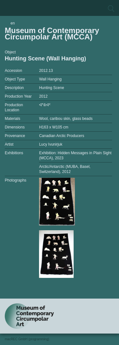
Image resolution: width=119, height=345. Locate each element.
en (12, 23)
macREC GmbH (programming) (27, 339)
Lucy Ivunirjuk (50, 144)
